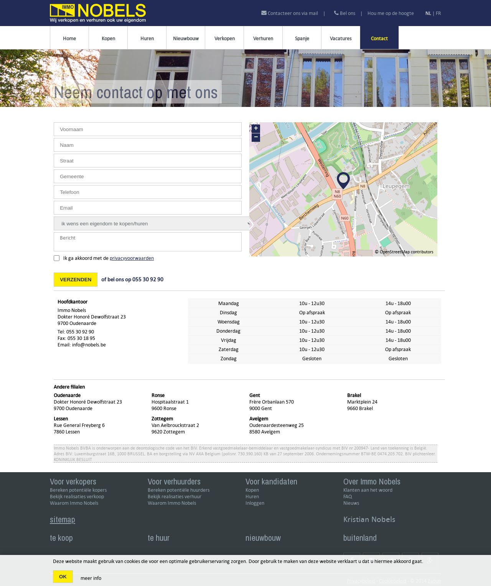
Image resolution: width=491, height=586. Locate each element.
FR (438, 13)
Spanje (302, 38)
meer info (91, 578)
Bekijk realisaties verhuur (174, 496)
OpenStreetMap (395, 251)
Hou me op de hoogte (390, 13)
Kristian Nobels (369, 519)
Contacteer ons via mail (290, 13)
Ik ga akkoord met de (108, 258)
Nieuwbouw (186, 38)
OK (63, 576)
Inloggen (255, 503)
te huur (159, 537)
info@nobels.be (89, 344)
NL (428, 13)
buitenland (360, 537)
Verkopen (224, 38)
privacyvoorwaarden (132, 258)
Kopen (108, 38)
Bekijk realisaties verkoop (77, 496)
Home (69, 38)
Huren (147, 38)
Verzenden (75, 279)
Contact (379, 38)
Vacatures (340, 38)
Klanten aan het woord (367, 490)
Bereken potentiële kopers (78, 490)
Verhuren (263, 38)
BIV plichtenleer (420, 453)
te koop (61, 537)
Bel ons (344, 13)
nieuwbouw (263, 537)
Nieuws (351, 503)
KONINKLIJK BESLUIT (73, 459)
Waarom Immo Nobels (74, 503)
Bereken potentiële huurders (178, 490)
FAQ (347, 496)
